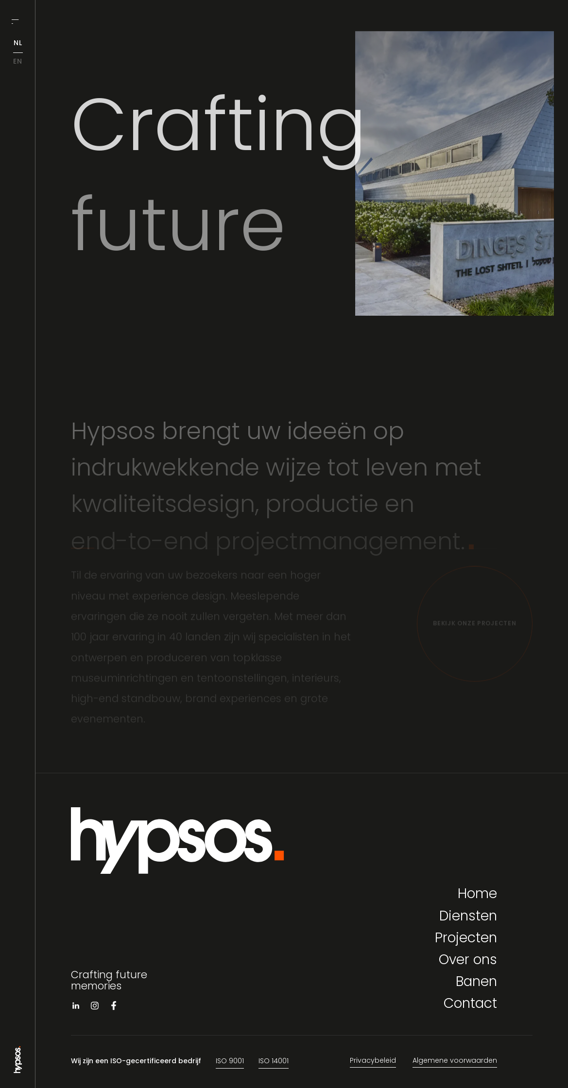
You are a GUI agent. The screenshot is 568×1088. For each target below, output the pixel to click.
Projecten (466, 939)
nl (18, 43)
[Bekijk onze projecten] (475, 626)
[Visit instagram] (95, 1008)
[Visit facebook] (114, 1008)
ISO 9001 (230, 1062)
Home (477, 895)
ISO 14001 (273, 1062)
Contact (470, 1005)
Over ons (468, 961)
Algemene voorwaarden (455, 1061)
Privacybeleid (373, 1061)
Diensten (468, 917)
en (17, 62)
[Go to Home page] (18, 1069)
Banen (476, 983)
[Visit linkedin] (76, 1008)
